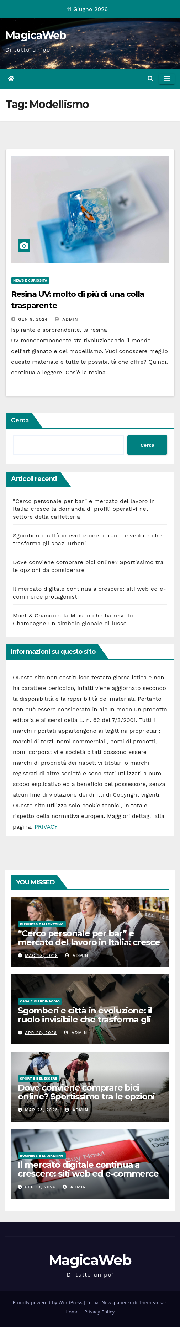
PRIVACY (46, 826)
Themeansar (152, 1302)
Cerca (20, 420)
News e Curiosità (30, 280)
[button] (150, 78)
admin (66, 319)
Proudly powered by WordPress (48, 1302)
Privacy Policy (99, 1312)
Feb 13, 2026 (40, 1186)
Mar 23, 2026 (41, 1109)
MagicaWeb (35, 35)
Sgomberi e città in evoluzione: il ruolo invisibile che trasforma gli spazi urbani (85, 1019)
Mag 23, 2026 (41, 955)
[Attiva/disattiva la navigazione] (167, 79)
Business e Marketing (42, 924)
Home (72, 1312)
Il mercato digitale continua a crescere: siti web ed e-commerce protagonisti (88, 1174)
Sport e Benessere (38, 1078)
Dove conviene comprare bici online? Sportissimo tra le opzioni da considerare (86, 1096)
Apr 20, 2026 (41, 1032)
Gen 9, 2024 (33, 319)
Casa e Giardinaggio (40, 1001)
